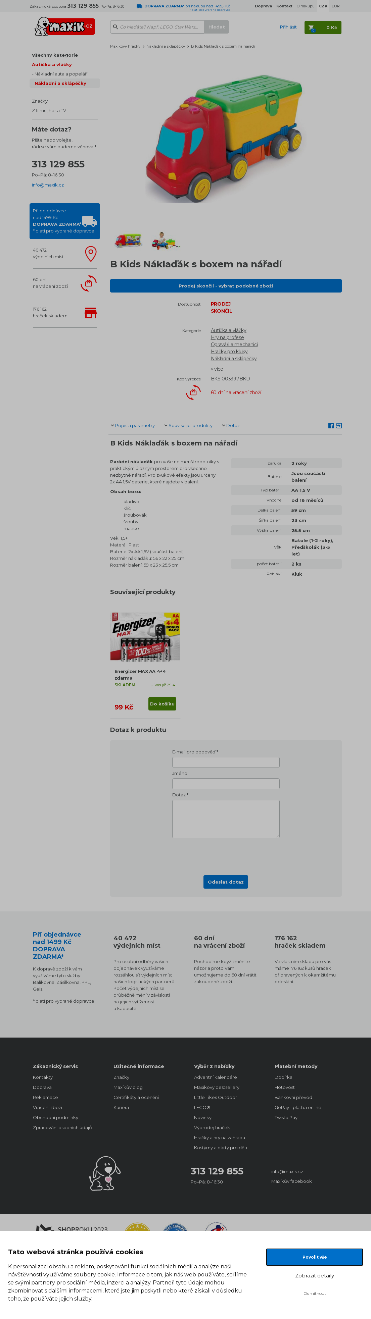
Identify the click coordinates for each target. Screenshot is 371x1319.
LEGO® (202, 1107)
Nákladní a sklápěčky (60, 83)
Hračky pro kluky (229, 352)
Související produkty (191, 425)
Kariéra (121, 1107)
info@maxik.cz (48, 185)
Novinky (203, 1117)
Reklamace (45, 1097)
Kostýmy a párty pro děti (220, 1147)
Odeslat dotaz (226, 882)
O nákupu (306, 6)
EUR (336, 6)
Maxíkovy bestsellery (216, 1087)
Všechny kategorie (55, 55)
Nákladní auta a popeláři (61, 73)
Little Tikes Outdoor (215, 1097)
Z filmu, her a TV (49, 110)
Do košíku (162, 703)
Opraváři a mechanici (234, 344)
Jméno (179, 773)
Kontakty (43, 1077)
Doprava (42, 1087)
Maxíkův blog (128, 1087)
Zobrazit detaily (314, 1275)
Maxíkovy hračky (125, 46)
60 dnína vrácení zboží (50, 283)
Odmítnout (315, 1293)
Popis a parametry (135, 425)
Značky (40, 101)
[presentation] (226, 855)
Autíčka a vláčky (52, 64)
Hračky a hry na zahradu (219, 1137)
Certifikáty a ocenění (136, 1097)
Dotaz (233, 425)
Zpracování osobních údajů (62, 1127)
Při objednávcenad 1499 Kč (63, 220)
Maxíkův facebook (291, 1181)
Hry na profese (227, 337)
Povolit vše (315, 1257)
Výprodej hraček (212, 1127)
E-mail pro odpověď (194, 751)
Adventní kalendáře (215, 1077)
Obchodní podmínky (55, 1117)
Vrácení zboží (47, 1107)
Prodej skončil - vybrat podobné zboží (226, 285)
